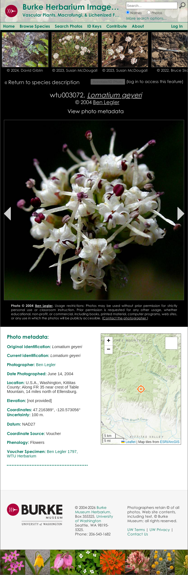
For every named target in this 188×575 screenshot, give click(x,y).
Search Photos (68, 26)
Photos (156, 13)
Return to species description (43, 82)
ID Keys (94, 26)
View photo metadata (96, 111)
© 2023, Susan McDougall (74, 70)
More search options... (146, 18)
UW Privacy (160, 529)
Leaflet (128, 442)
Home (9, 26)
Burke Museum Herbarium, (93, 509)
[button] (141, 389)
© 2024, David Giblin (25, 70)
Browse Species (35, 26)
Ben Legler (106, 102)
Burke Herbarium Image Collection (87, 6)
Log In (177, 26)
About (138, 26)
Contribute (116, 26)
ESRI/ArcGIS (169, 442)
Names (136, 13)
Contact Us (137, 534)
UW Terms (136, 529)
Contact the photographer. (125, 318)
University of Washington (94, 518)
